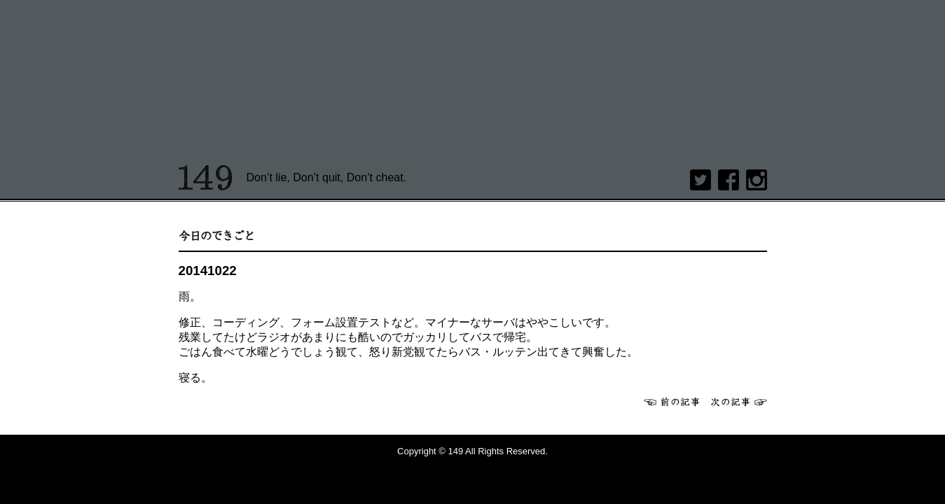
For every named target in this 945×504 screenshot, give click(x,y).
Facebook (728, 179)
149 (206, 177)
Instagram (756, 179)
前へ (672, 402)
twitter (700, 179)
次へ (739, 402)
